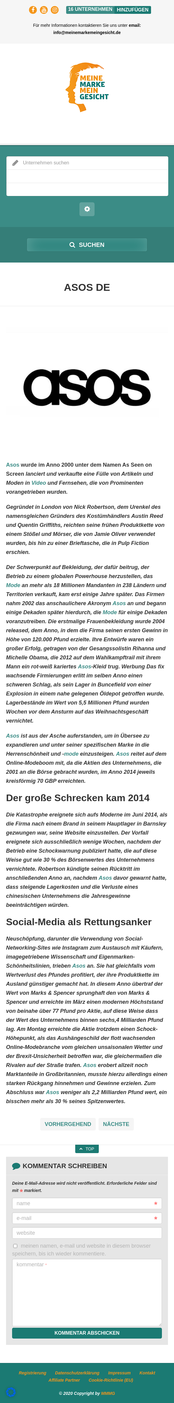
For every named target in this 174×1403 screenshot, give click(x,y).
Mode (13, 585)
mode (71, 754)
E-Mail (87, 1218)
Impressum (119, 1372)
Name (87, 1203)
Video (38, 483)
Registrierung (32, 1372)
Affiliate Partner (64, 1380)
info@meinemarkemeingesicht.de (87, 32)
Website (26, 1233)
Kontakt (147, 1372)
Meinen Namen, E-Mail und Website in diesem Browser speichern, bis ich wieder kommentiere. (81, 1249)
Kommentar (32, 1264)
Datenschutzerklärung (77, 1372)
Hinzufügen (133, 9)
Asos (12, 465)
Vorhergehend (68, 1124)
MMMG (108, 1393)
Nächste (116, 1124)
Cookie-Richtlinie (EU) (111, 1380)
